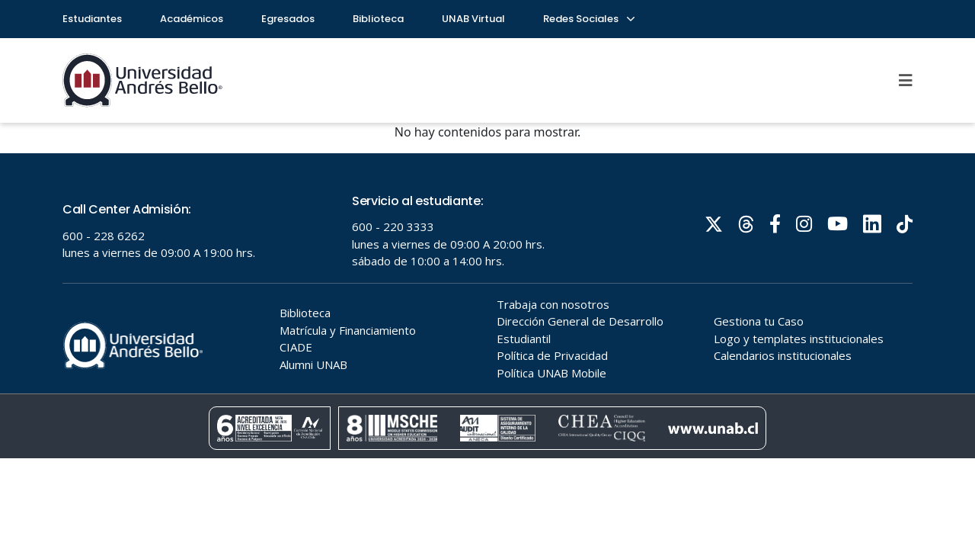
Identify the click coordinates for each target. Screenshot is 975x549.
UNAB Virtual (473, 18)
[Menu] (906, 80)
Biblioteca (378, 18)
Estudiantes (92, 18)
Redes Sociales (588, 18)
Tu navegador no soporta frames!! (487, 305)
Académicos (191, 18)
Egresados (288, 18)
